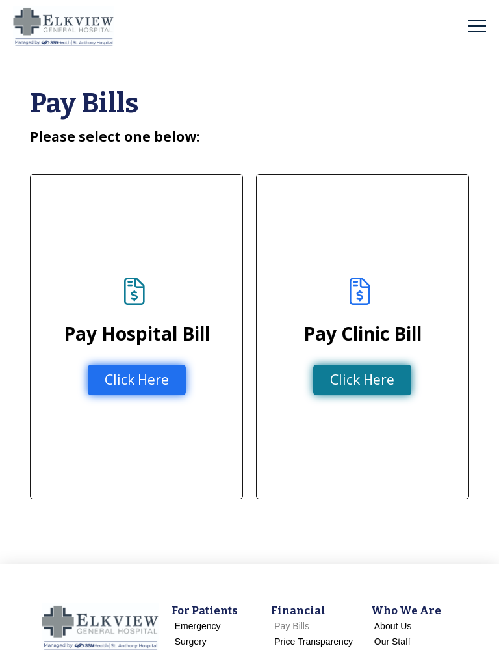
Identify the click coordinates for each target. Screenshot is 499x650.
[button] (477, 26)
